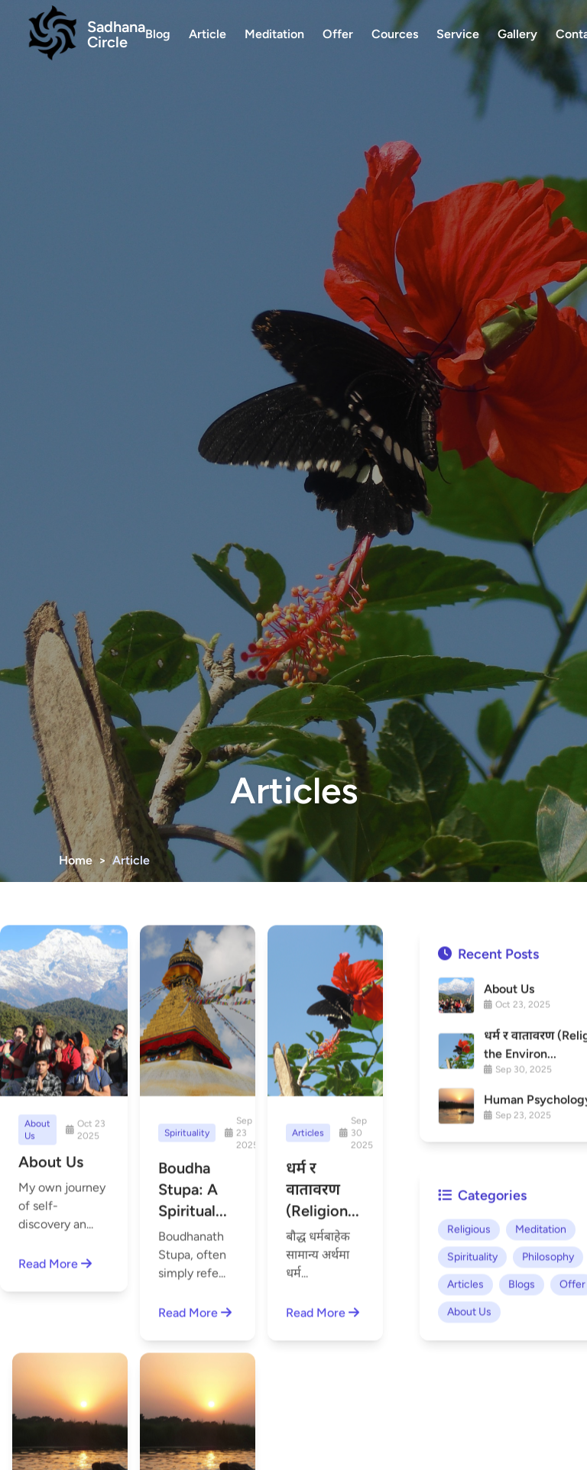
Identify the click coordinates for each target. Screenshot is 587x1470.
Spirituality (472, 1333)
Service (457, 34)
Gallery (517, 34)
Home (75, 860)
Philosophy (548, 1333)
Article (207, 34)
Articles (465, 1361)
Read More (55, 1266)
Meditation (274, 34)
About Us (469, 1388)
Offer (338, 34)
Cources (394, 34)
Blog (157, 34)
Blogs (521, 1361)
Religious (469, 1306)
